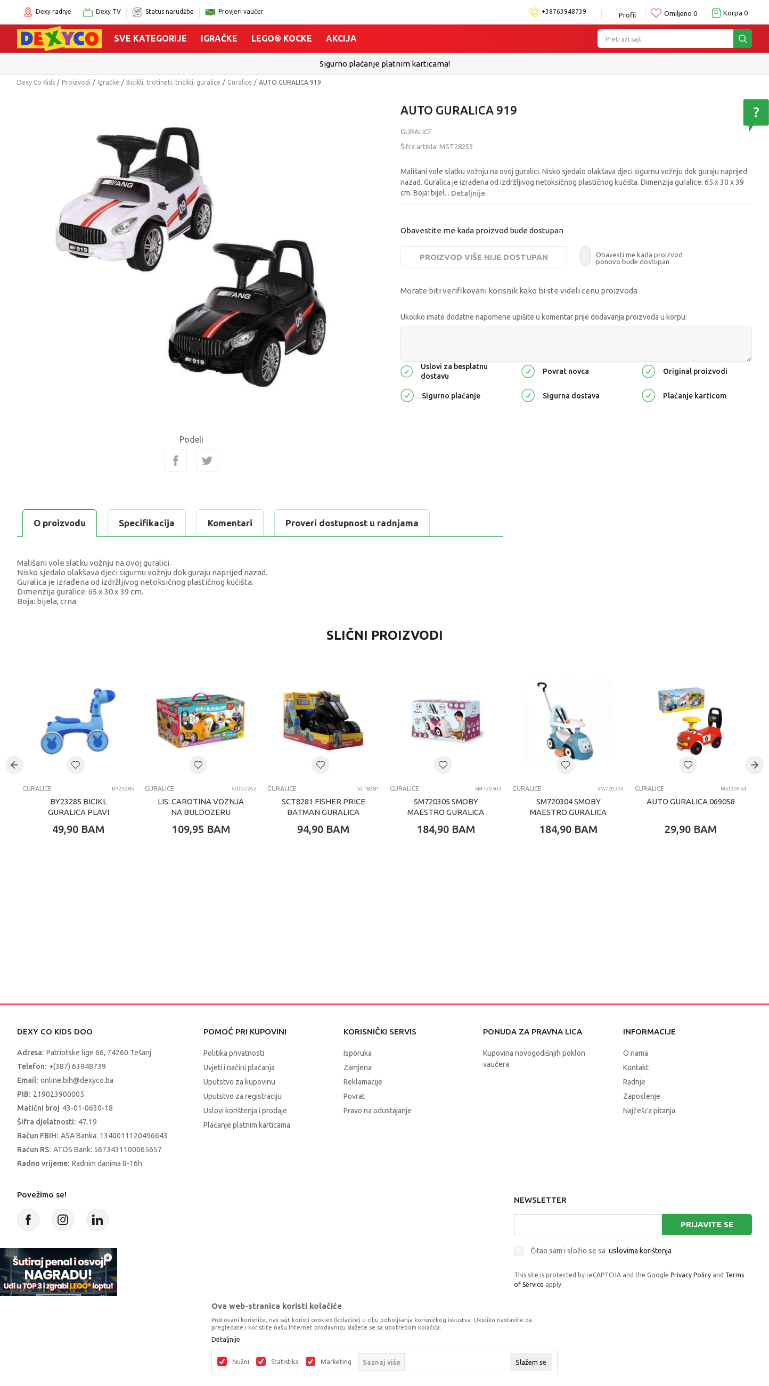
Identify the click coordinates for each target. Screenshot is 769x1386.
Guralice (239, 82)
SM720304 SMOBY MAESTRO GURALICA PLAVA (568, 812)
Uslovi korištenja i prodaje (245, 1110)
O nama (635, 1053)
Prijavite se (707, 1224)
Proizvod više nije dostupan (484, 257)
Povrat (354, 1096)
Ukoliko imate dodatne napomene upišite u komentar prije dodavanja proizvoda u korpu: (543, 317)
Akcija (341, 38)
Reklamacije (362, 1082)
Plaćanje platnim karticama (246, 1125)
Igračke (219, 38)
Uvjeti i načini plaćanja (239, 1067)
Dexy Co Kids (36, 82)
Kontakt (636, 1067)
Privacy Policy (690, 1274)
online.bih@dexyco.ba (76, 1080)
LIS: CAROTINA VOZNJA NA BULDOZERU (201, 807)
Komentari (230, 523)
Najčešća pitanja (649, 1110)
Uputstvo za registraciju (242, 1096)
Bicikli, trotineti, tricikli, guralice (173, 82)
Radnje (634, 1082)
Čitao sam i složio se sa (601, 1250)
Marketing (336, 1362)
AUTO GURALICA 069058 (691, 801)
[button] (76, 765)
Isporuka (357, 1053)
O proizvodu (60, 523)
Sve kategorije (150, 38)
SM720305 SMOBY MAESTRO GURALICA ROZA (445, 812)
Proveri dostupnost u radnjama (352, 523)
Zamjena (357, 1067)
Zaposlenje (641, 1096)
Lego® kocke (281, 38)
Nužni (240, 1362)
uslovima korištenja (640, 1250)
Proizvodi (76, 82)
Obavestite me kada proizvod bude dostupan (481, 230)
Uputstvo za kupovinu (239, 1082)
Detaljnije (468, 193)
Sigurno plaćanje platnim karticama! (385, 63)
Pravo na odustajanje (377, 1110)
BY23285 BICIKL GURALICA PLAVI (78, 807)
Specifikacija (147, 523)
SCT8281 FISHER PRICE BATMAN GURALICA (323, 807)
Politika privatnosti (233, 1053)
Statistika (285, 1362)
